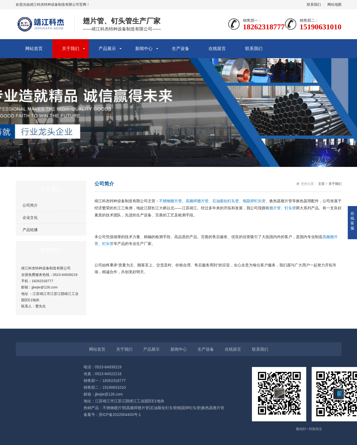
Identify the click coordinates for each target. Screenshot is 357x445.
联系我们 (314, 4)
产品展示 (107, 48)
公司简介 (30, 205)
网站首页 (34, 48)
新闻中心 (144, 48)
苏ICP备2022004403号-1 (120, 414)
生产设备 (180, 48)
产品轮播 (30, 230)
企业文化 (30, 217)
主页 (321, 184)
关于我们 (70, 48)
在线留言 (217, 48)
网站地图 (334, 4)
